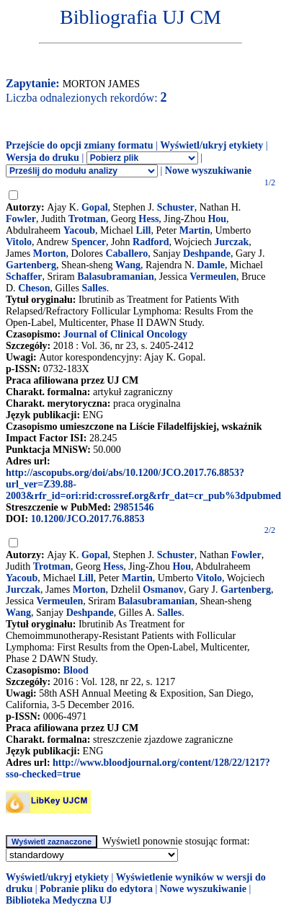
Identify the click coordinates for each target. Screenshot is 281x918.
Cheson (34, 288)
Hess (148, 218)
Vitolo (19, 242)
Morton (49, 253)
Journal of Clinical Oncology (125, 334)
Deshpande (207, 253)
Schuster (176, 207)
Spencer (88, 242)
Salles (93, 288)
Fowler (21, 218)
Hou (217, 218)
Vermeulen (212, 276)
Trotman (87, 218)
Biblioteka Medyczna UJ (59, 900)
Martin (194, 230)
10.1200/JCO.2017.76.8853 (88, 518)
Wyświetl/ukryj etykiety (211, 145)
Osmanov (163, 589)
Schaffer (24, 276)
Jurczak (231, 242)
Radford (151, 242)
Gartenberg (31, 265)
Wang (127, 265)
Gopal (94, 207)
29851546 (133, 507)
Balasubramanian (115, 276)
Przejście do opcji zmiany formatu (79, 145)
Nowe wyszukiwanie (208, 170)
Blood (76, 670)
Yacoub (79, 230)
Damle (211, 265)
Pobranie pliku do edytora (96, 888)
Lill (143, 230)
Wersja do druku (42, 157)
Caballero (126, 253)
